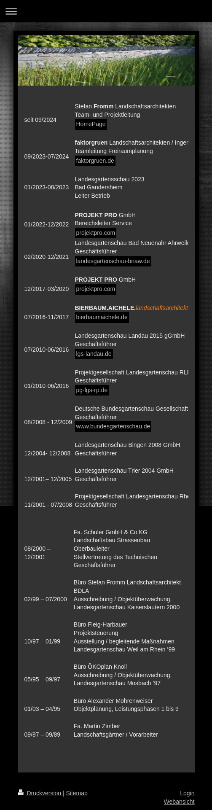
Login (187, 793)
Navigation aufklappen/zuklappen (106, 11)
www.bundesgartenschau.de (113, 426)
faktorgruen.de (95, 160)
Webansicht (179, 801)
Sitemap (77, 793)
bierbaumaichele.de (102, 317)
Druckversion (40, 793)
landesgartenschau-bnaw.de (113, 261)
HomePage (91, 124)
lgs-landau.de (94, 353)
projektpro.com (95, 232)
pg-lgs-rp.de (92, 390)
